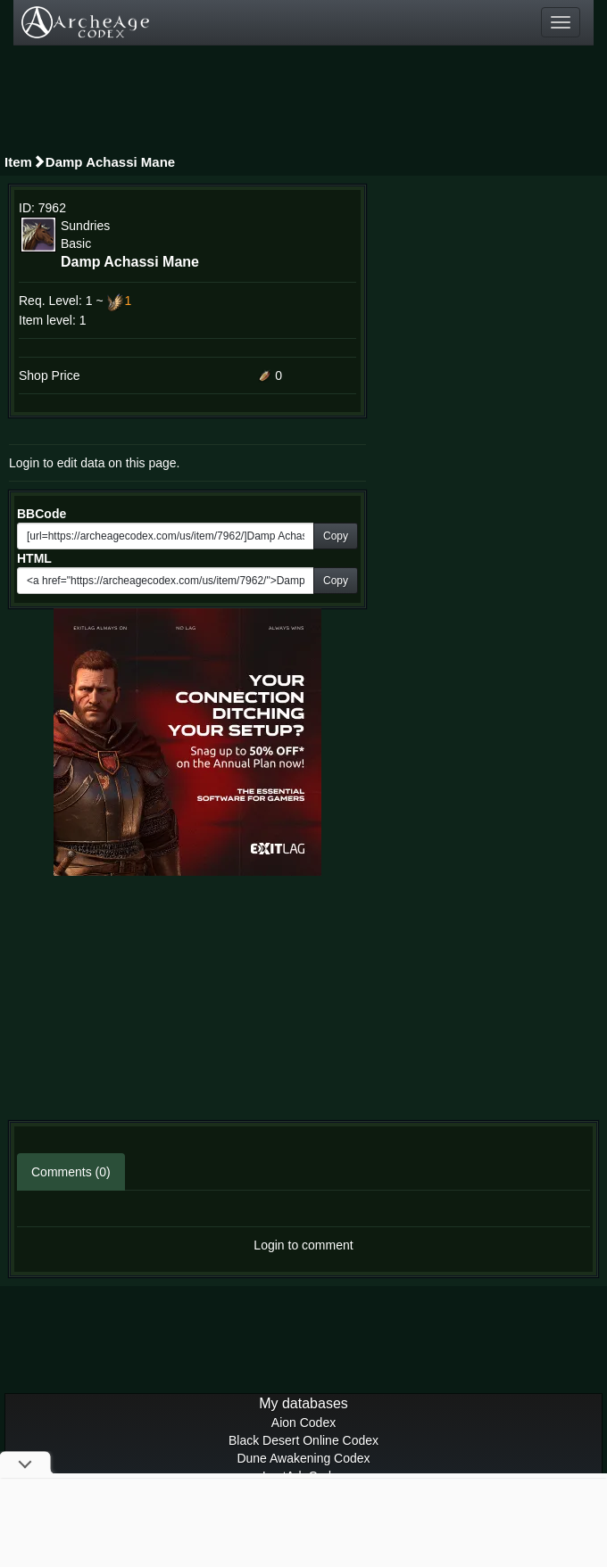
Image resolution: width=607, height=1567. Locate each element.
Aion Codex (303, 1422)
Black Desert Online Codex (303, 1440)
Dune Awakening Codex (303, 1458)
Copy (335, 536)
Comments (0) (71, 1172)
